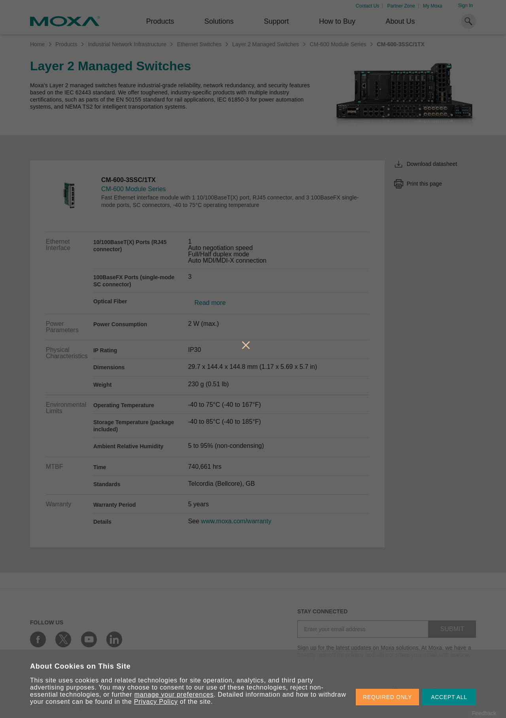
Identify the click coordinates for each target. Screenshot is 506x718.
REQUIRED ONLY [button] (387, 697)
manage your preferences (174, 694)
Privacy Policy (156, 701)
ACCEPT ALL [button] (449, 697)
